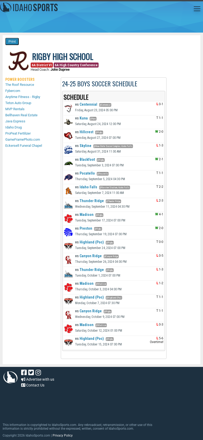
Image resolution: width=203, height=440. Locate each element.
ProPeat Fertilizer (18, 133)
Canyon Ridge (88, 256)
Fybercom (12, 91)
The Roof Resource (19, 85)
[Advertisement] (99, 403)
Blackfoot (85, 159)
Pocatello (85, 173)
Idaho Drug (13, 127)
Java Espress (15, 121)
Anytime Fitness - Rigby (22, 97)
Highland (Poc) (89, 242)
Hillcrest (84, 132)
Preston (83, 228)
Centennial (86, 104)
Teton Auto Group (18, 103)
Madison (84, 214)
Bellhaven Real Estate (21, 115)
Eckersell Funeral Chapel (23, 146)
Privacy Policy (63, 435)
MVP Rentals (15, 109)
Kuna (81, 118)
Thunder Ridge (89, 201)
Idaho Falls (86, 187)
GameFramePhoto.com (22, 139)
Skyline (83, 146)
